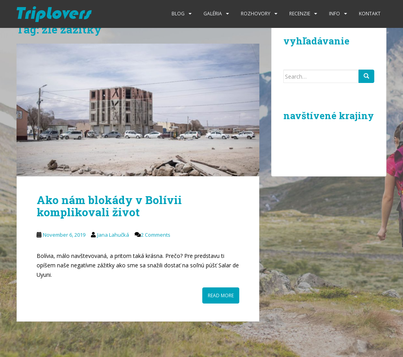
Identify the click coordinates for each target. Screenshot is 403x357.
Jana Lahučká (113, 234)
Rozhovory (255, 13)
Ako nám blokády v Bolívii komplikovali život (109, 206)
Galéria (212, 13)
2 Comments (155, 234)
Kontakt (370, 13)
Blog (178, 13)
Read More (221, 295)
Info (334, 13)
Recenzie (299, 13)
